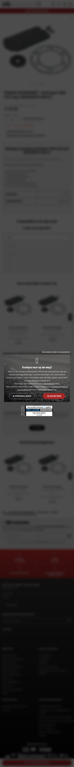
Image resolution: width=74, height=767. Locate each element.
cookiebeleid (48, 383)
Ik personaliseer (22, 396)
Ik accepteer (54, 396)
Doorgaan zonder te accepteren (56, 351)
